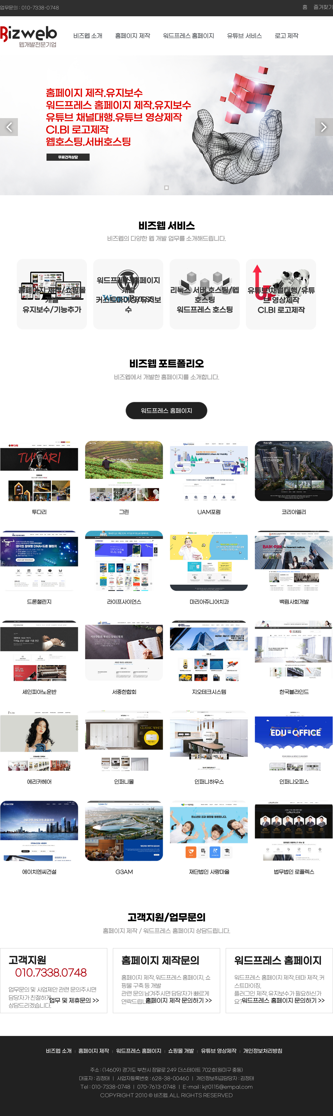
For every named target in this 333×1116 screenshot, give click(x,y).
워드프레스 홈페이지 (188, 36)
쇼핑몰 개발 (181, 1051)
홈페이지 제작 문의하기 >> (178, 1001)
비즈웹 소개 (87, 36)
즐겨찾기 (323, 7)
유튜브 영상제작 (218, 1051)
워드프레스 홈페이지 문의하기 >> (283, 1001)
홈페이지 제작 (132, 36)
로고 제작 (287, 36)
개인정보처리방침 (262, 1051)
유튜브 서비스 (244, 36)
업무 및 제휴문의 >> (74, 1001)
